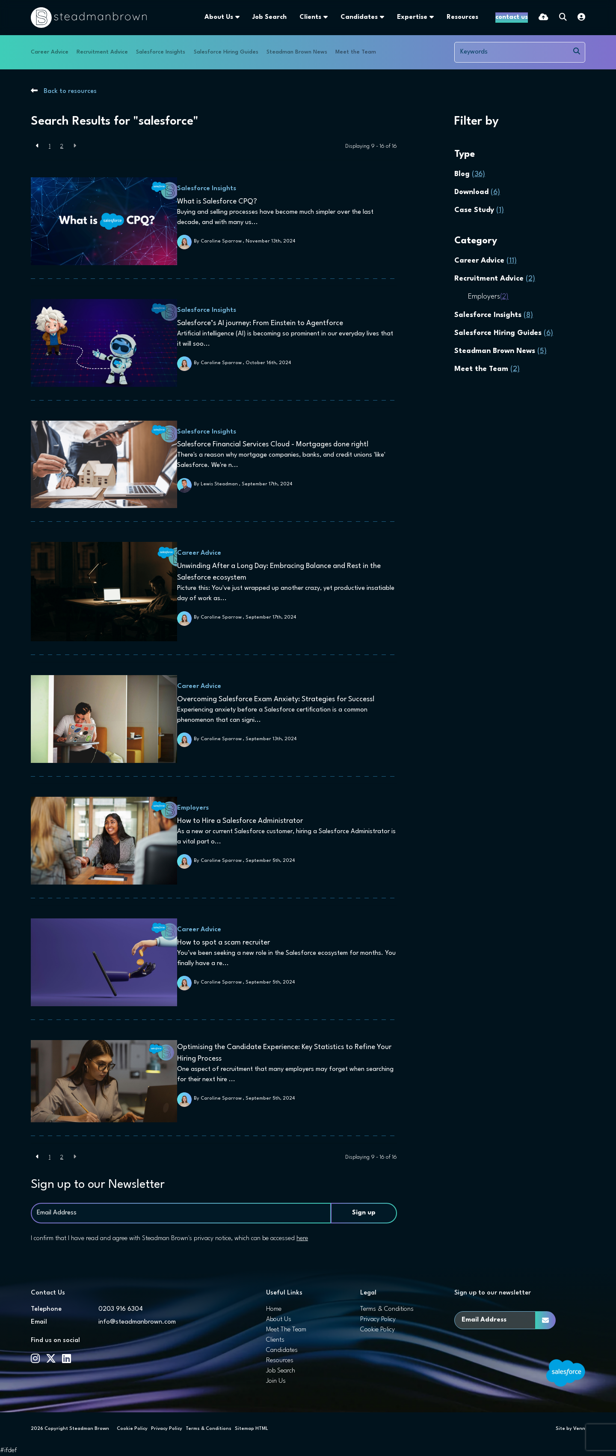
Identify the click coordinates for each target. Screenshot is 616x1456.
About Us (197, 17)
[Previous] (37, 146)
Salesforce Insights (160, 52)
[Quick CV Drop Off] (543, 17)
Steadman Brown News (297, 52)
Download (477, 192)
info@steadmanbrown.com (137, 1322)
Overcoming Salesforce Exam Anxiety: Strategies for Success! (280, 699)
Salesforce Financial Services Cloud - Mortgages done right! (277, 444)
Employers (197, 808)
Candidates (337, 17)
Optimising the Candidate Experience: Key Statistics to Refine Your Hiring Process (288, 1052)
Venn (579, 1428)
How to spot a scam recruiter (227, 942)
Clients (289, 17)
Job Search (248, 17)
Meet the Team (355, 52)
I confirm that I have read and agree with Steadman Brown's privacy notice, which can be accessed (169, 1238)
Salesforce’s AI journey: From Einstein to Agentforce (264, 323)
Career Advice (49, 52)
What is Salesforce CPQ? (221, 201)
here (302, 1238)
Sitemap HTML (251, 1428)
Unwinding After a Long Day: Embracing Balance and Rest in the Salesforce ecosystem (283, 571)
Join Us (276, 1381)
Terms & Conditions (387, 1309)
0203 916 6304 (120, 1309)
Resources (441, 17)
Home (273, 1309)
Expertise (391, 17)
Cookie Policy (377, 1330)
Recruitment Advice (102, 52)
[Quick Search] (563, 17)
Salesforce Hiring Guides (226, 52)
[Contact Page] (501, 18)
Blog (469, 174)
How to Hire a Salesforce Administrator (244, 821)
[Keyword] (512, 52)
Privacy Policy (378, 1319)
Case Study (479, 210)
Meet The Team (286, 1330)
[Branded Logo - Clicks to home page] (89, 17)
